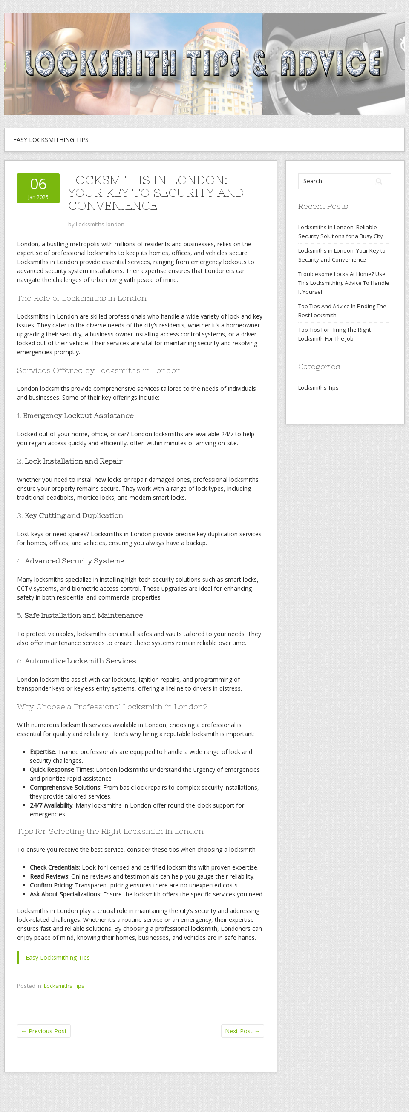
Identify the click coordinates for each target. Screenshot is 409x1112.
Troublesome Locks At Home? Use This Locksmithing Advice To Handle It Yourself (343, 283)
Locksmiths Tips (64, 986)
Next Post (242, 1031)
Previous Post (44, 1031)
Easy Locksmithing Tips (51, 140)
